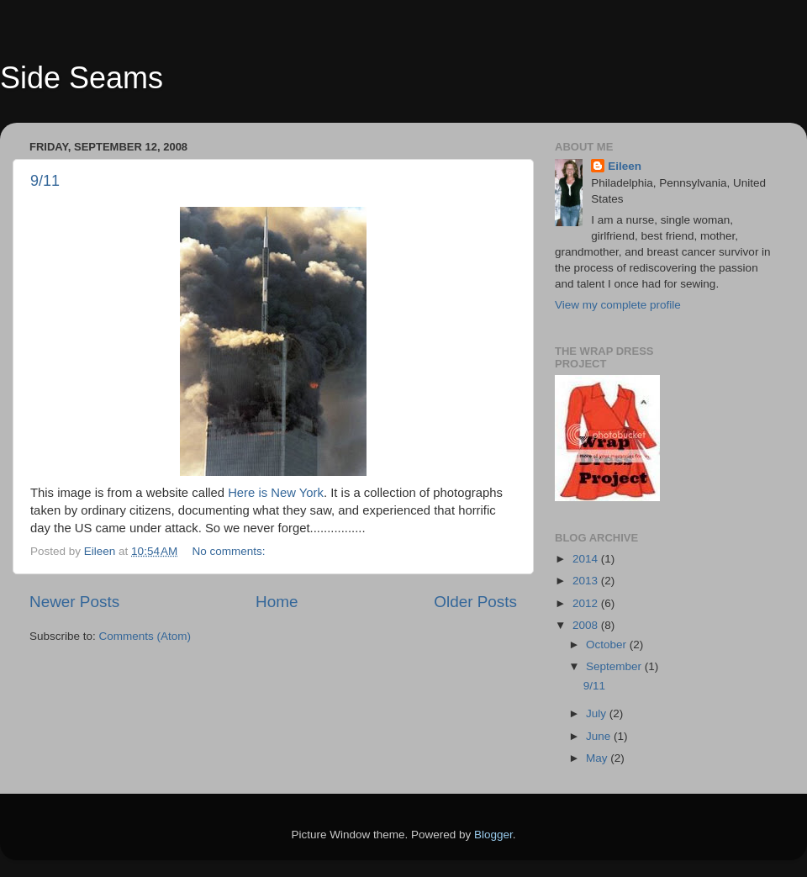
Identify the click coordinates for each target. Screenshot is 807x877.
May (598, 758)
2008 (586, 625)
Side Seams (81, 78)
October (608, 644)
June (600, 736)
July (597, 713)
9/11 (45, 180)
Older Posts (475, 601)
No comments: (231, 551)
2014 (586, 558)
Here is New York (276, 492)
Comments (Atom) (145, 636)
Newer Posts (74, 601)
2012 (586, 603)
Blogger (493, 834)
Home (277, 601)
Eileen (624, 166)
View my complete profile (618, 304)
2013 (586, 580)
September (615, 666)
